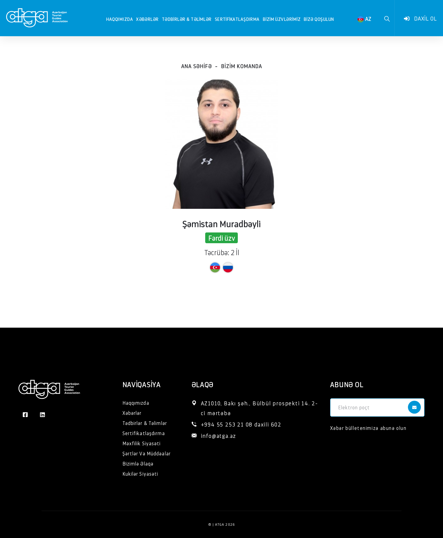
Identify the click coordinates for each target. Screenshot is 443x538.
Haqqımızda (119, 19)
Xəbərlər (147, 19)
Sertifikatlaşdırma (237, 19)
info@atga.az (219, 435)
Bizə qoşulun (319, 19)
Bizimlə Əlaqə (138, 463)
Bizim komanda (241, 66)
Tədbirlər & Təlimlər (187, 19)
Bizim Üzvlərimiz (282, 19)
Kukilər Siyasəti (140, 473)
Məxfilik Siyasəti (141, 443)
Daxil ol (420, 18)
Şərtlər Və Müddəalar (146, 453)
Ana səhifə (196, 66)
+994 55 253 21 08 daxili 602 (241, 424)
